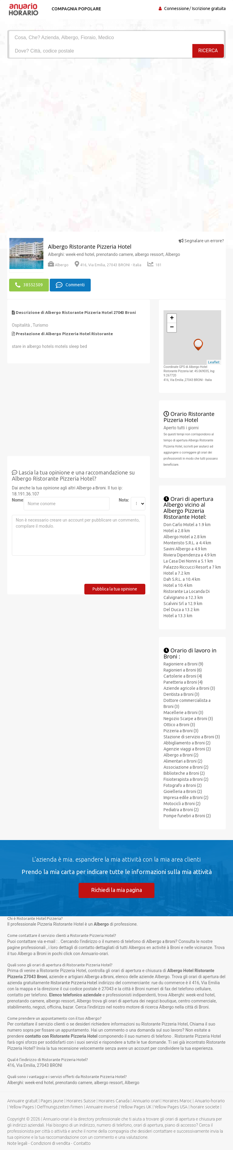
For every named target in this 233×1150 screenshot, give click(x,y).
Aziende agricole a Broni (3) (189, 688)
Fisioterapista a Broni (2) (186, 779)
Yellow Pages (21, 1106)
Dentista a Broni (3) (181, 694)
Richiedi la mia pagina (116, 890)
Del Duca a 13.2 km (181, 609)
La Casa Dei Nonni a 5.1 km (188, 561)
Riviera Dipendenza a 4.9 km (190, 555)
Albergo (58, 265)
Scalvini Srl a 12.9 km (183, 603)
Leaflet (214, 362)
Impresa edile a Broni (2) (186, 797)
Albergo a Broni (91, 487)
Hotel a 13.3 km (178, 615)
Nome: (15, 500)
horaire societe (205, 1106)
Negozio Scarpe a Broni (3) (188, 718)
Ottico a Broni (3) (179, 724)
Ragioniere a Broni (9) (183, 664)
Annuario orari (146, 1100)
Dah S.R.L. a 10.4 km (182, 579)
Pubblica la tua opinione (115, 589)
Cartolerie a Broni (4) (183, 676)
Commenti (70, 285)
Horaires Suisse (81, 1100)
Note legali (17, 1143)
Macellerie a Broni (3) (183, 712)
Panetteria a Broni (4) (183, 682)
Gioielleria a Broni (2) (183, 791)
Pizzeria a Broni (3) (181, 730)
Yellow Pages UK (136, 1106)
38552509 (29, 285)
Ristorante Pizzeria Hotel (74, 982)
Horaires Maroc (177, 1100)
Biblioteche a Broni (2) (184, 773)
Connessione (176, 8)
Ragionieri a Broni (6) (183, 670)
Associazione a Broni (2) (186, 767)
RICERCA (208, 50)
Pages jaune (52, 1100)
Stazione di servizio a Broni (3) (192, 736)
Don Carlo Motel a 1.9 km (187, 524)
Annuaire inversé (102, 1106)
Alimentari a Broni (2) (183, 761)
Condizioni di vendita (50, 1143)
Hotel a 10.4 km (178, 585)
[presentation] (58, 572)
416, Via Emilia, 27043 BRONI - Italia (108, 265)
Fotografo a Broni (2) (183, 785)
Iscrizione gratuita (209, 8)
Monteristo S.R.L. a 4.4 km (187, 542)
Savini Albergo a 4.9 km (185, 548)
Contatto (82, 1143)
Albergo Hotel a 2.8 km (185, 536)
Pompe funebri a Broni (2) (187, 815)
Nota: (122, 500)
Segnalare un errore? (201, 240)
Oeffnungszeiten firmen (60, 1106)
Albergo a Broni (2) (181, 755)
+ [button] (172, 318)
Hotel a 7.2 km (177, 573)
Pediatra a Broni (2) (181, 809)
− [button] (172, 327)
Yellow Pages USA (170, 1106)
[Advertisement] (116, 104)
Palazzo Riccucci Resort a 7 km (192, 567)
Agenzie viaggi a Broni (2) (187, 749)
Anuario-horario (210, 1100)
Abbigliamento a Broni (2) (187, 742)
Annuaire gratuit (22, 1100)
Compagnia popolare (76, 8)
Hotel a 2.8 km (177, 530)
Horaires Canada (114, 1100)
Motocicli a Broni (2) (182, 803)
